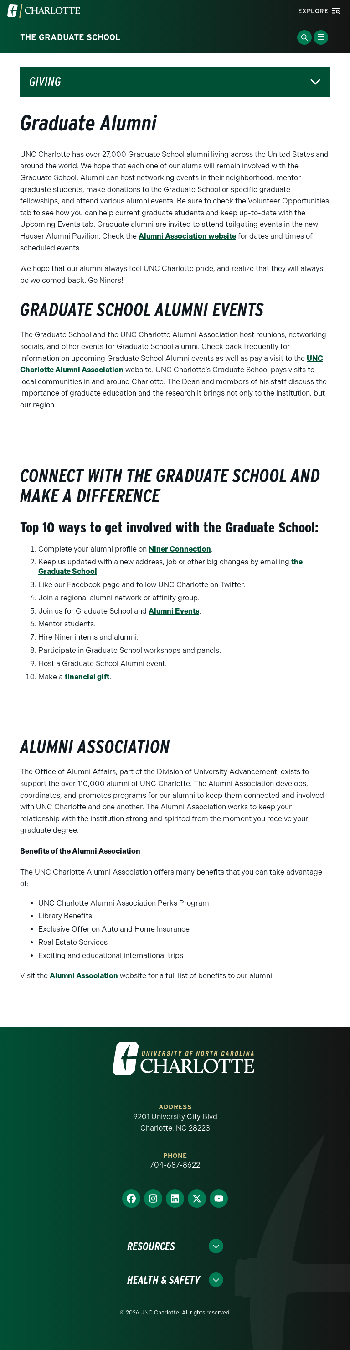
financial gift (87, 676)
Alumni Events (174, 611)
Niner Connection (180, 549)
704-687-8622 (175, 1165)
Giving (45, 82)
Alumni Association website (187, 236)
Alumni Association (84, 975)
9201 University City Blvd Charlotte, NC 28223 (175, 1122)
